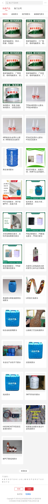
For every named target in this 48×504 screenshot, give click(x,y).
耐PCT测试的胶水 (10, 459)
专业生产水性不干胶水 (12, 362)
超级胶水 (14, 14)
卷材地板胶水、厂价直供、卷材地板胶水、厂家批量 (35, 75)
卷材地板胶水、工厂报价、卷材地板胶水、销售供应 (35, 43)
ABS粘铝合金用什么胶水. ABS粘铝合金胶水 (11, 138)
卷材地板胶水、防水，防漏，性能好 (12, 42)
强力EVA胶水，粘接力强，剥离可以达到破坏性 (35, 172)
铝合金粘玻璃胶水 (10, 330)
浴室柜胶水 (30, 362)
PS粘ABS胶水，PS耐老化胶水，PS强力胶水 (35, 235)
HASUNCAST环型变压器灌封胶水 (11, 428)
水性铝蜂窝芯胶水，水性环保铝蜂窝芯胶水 (12, 235)
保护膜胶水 (26, 14)
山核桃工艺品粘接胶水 (35, 330)
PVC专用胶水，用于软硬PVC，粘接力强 (12, 203)
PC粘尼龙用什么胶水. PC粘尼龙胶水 (34, 138)
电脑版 (28, 494)
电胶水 (5, 14)
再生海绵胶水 (8, 170)
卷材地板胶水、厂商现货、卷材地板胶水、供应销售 (12, 75)
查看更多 (24, 471)
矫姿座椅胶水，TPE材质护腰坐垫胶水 (11, 267)
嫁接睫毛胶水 (39, 14)
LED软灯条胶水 (32, 298)
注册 (29, 489)
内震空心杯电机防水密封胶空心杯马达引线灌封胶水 (35, 268)
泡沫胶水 (6, 394)
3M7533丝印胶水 (33, 394)
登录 (18, 489)
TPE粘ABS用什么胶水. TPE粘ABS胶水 (35, 106)
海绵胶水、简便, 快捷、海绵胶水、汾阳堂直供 (12, 106)
